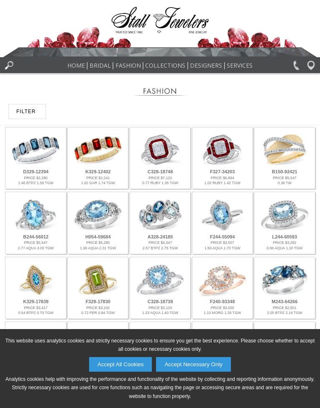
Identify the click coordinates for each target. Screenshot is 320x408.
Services (240, 65)
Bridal (100, 65)
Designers (206, 65)
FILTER (26, 111)
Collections (165, 65)
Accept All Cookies (120, 364)
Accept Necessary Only (193, 364)
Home (76, 65)
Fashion (128, 65)
